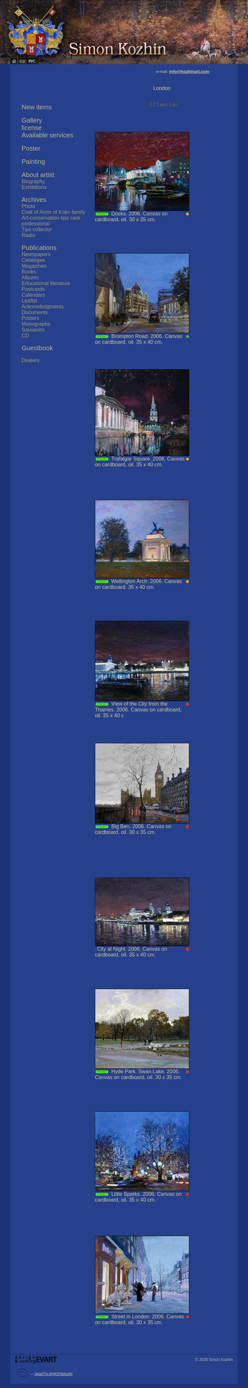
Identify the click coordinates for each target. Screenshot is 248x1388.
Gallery (32, 120)
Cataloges (33, 260)
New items (37, 107)
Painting (33, 161)
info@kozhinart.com (189, 71)
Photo (28, 206)
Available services (47, 135)
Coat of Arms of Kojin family (53, 212)
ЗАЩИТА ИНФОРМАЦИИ (54, 1374)
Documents (35, 312)
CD (25, 335)
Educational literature (46, 283)
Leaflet (29, 300)
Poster (31, 148)
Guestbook (37, 348)
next (165, 104)
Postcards (33, 289)
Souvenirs (33, 329)
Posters (30, 318)
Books (29, 271)
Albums (30, 277)
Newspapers (36, 254)
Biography (33, 181)
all (175, 104)
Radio (28, 235)
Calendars (33, 295)
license (32, 127)
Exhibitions (34, 187)
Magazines (34, 266)
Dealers (30, 360)
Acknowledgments (43, 306)
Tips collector (37, 229)
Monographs (36, 324)
